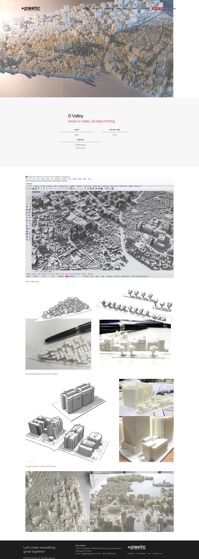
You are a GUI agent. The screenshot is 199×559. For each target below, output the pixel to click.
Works (134, 5)
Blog (149, 549)
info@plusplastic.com (89, 550)
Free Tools (122, 5)
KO (170, 5)
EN (174, 5)
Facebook (131, 549)
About (85, 5)
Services (96, 5)
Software (108, 5)
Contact (145, 5)
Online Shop (157, 549)
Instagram (141, 549)
